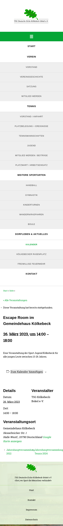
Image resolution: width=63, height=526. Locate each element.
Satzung (31, 86)
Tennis (31, 106)
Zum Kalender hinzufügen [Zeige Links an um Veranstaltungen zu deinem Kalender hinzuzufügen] (27, 371)
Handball (31, 185)
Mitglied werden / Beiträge (31, 155)
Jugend (31, 146)
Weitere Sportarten (31, 175)
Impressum (31, 509)
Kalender (31, 244)
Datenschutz (31, 519)
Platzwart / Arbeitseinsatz (31, 165)
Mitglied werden (31, 96)
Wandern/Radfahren (31, 214)
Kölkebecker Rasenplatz (31, 254)
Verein (31, 56)
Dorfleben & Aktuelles (31, 234)
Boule (31, 224)
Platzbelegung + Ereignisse (31, 126)
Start (31, 46)
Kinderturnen (31, 205)
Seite (11, 290)
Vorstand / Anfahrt (31, 116)
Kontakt (31, 274)
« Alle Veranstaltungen (15, 300)
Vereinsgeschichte (31, 77)
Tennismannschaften (31, 136)
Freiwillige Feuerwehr (31, 264)
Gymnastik (31, 195)
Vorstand (31, 67)
